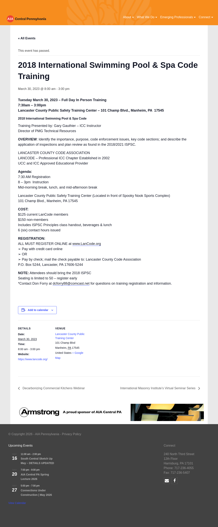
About (127, 17)
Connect (204, 17)
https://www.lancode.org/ (33, 359)
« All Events (26, 38)
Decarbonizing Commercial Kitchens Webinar (53, 388)
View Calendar (17, 503)
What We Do (145, 17)
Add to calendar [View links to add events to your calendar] (38, 310)
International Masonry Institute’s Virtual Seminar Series (158, 388)
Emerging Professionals (176, 17)
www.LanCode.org (86, 244)
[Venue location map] (112, 347)
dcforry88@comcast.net (71, 283)
